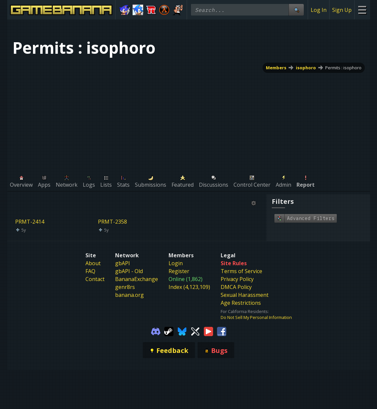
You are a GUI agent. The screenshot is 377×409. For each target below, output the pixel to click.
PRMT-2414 (29, 221)
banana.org (129, 295)
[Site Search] (296, 10)
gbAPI (122, 263)
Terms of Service (241, 271)
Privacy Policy (237, 279)
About (93, 263)
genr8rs (125, 287)
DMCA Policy (236, 287)
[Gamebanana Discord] (155, 330)
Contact (95, 279)
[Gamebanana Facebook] (221, 330)
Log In (319, 10)
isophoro (306, 68)
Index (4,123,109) (189, 287)
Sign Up (342, 10)
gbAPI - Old (129, 271)
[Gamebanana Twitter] (195, 330)
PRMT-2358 (112, 221)
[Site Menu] (362, 9)
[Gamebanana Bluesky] (182, 330)
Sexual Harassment (244, 295)
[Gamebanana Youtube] (208, 330)
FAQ (90, 271)
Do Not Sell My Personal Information (256, 317)
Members (276, 68)
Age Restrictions (241, 302)
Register (179, 271)
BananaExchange (136, 279)
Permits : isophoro (343, 68)
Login (176, 263)
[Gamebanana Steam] (169, 330)
